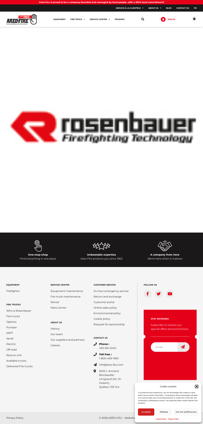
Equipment (59, 19)
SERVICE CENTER (60, 285)
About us (154, 8)
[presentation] (175, 360)
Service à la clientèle (130, 8)
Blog (169, 8)
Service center (100, 19)
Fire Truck (77, 19)
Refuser (164, 412)
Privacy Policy (173, 419)
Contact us (182, 8)
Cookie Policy (161, 419)
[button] (196, 386)
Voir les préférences (185, 412)
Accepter (146, 412)
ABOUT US (56, 322)
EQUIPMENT (13, 285)
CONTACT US (101, 338)
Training (119, 19)
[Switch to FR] (195, 8)
